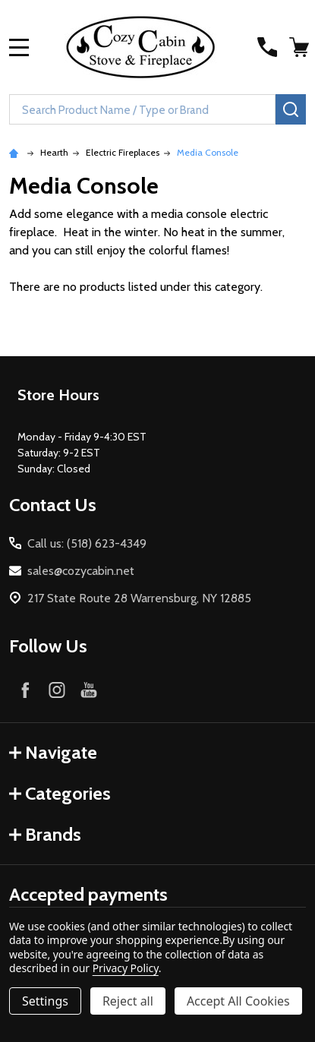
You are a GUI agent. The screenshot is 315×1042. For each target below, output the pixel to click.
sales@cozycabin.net (80, 571)
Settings (45, 1001)
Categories (60, 793)
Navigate (53, 752)
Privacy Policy (126, 968)
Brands (45, 834)
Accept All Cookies (238, 1001)
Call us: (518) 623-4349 (86, 543)
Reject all (127, 1001)
